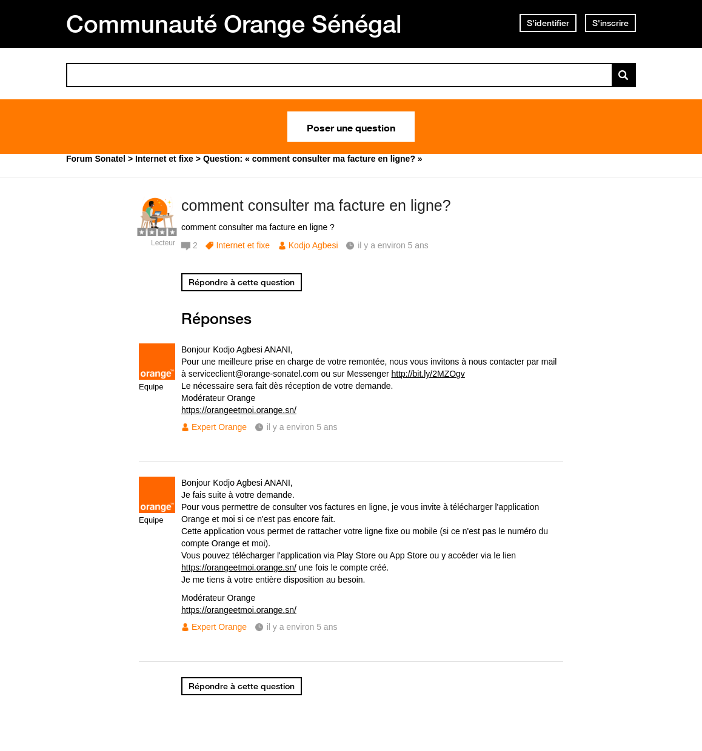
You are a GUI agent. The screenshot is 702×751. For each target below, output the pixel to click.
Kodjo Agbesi (313, 245)
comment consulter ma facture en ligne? (316, 205)
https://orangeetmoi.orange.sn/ (238, 410)
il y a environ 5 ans (302, 427)
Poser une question (351, 126)
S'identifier (548, 23)
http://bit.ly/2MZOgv (428, 374)
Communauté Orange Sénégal (234, 23)
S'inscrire (610, 23)
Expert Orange (219, 427)
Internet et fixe (243, 245)
